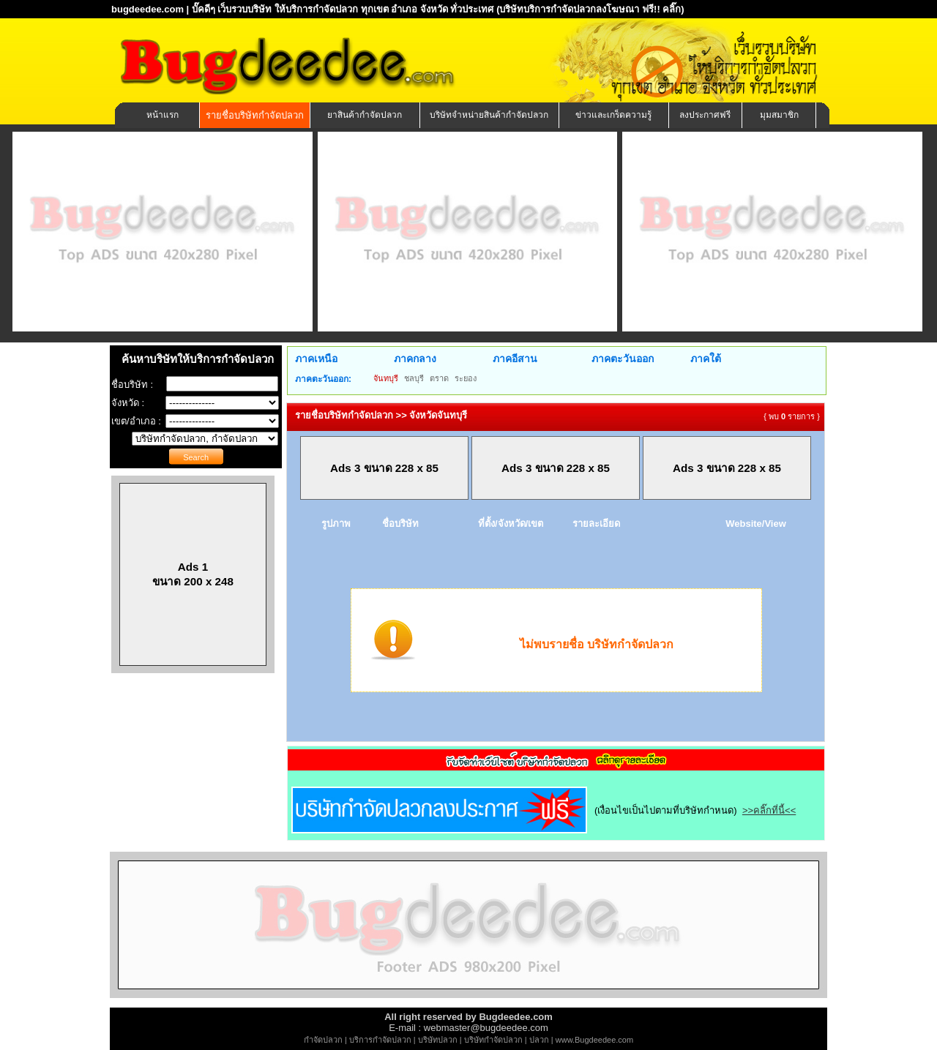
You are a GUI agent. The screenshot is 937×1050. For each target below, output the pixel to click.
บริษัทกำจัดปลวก (493, 1039)
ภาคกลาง (415, 358)
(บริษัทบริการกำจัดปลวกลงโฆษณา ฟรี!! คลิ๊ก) (590, 9)
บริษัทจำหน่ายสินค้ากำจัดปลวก (489, 115)
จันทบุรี (385, 378)
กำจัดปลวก (323, 1039)
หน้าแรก (162, 115)
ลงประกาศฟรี (705, 115)
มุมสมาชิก (779, 115)
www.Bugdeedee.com (594, 1039)
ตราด (439, 378)
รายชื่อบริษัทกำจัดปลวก (255, 115)
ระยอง (466, 378)
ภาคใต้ (705, 358)
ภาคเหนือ (316, 358)
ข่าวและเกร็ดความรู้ (613, 115)
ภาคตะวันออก (622, 358)
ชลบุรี (414, 378)
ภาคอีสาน (515, 358)
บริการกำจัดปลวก (380, 1039)
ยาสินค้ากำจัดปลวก (364, 115)
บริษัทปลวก (438, 1039)
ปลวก (539, 1039)
